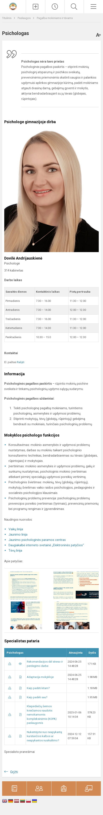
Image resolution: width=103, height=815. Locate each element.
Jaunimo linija (18, 534)
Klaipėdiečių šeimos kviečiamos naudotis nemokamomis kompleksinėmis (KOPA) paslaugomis (42, 714)
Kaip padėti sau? (37, 697)
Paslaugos (24, 18)
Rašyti (20, 362)
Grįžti (14, 772)
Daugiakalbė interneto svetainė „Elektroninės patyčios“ (46, 545)
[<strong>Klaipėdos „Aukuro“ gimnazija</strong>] (13, 6)
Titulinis (7, 18)
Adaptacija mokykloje (40, 677)
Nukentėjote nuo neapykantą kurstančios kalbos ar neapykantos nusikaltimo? (44, 736)
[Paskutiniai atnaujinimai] (54, 6)
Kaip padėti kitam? (38, 688)
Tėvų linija (15, 550)
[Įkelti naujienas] (35, 6)
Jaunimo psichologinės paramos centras (37, 540)
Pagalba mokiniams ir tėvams (55, 18)
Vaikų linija (16, 529)
